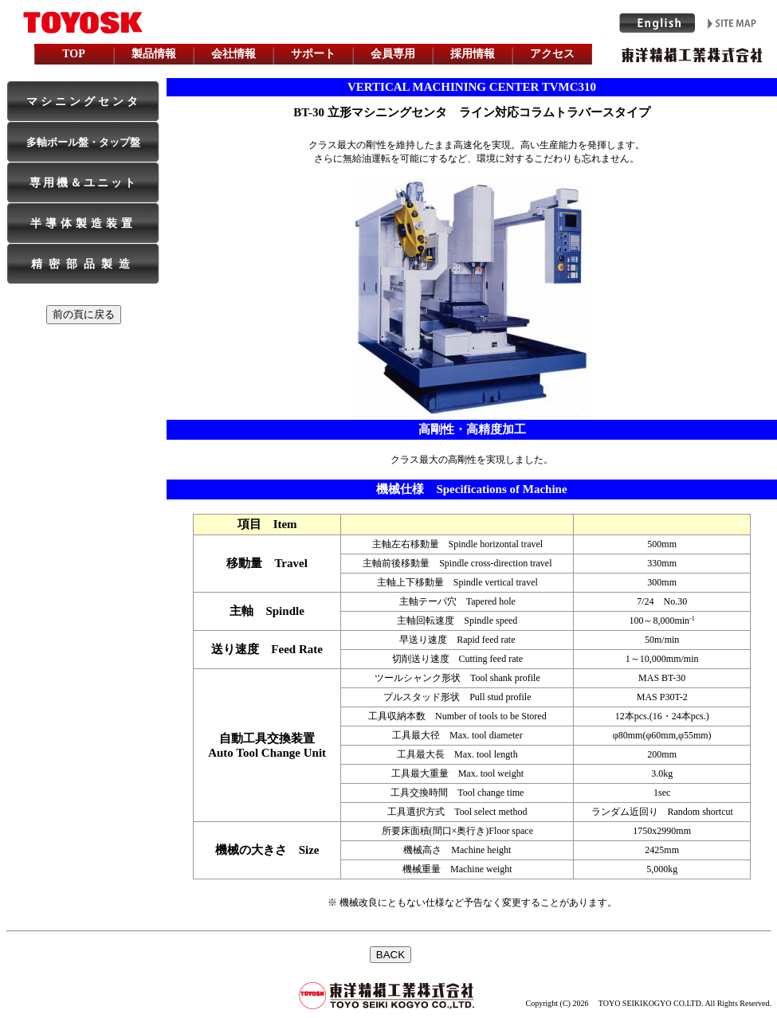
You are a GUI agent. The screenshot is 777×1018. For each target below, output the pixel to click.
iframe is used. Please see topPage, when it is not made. (388, 34)
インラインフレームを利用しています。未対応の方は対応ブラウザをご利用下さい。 (388, 970)
